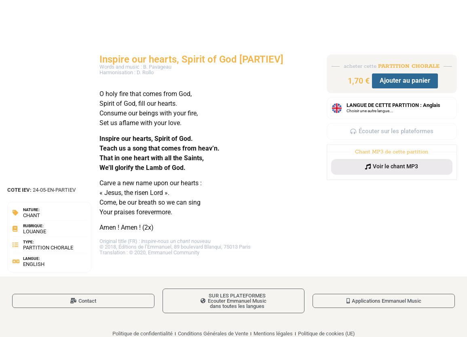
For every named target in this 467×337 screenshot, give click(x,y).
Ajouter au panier (405, 80)
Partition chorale (48, 248)
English (33, 264)
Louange (34, 231)
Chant (31, 215)
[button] (391, 166)
